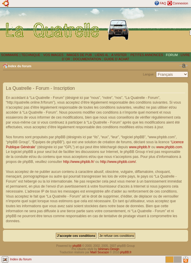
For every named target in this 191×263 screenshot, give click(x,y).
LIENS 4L (102, 55)
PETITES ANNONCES (146, 55)
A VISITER (119, 55)
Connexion (180, 3)
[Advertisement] (161, 30)
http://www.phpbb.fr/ (78, 162)
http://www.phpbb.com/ (118, 162)
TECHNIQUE (30, 55)
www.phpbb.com (169, 147)
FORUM (172, 55)
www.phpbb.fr (139, 147)
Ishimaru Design (108, 249)
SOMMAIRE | (11, 55)
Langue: (149, 74)
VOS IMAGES (53, 55)
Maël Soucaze (99, 252)
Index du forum (19, 66)
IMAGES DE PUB (79, 55)
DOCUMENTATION (87, 59)
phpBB (77, 245)
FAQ (163, 3)
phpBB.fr (126, 252)
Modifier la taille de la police (183, 66)
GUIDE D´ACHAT (116, 59)
